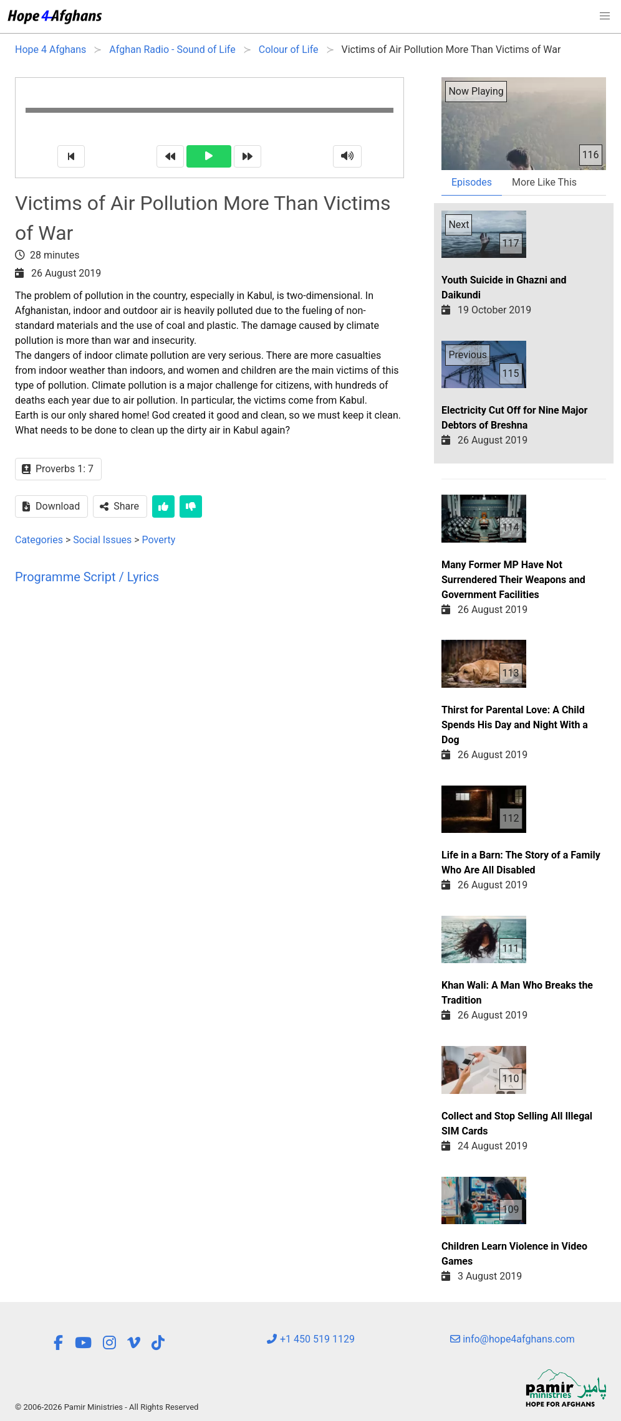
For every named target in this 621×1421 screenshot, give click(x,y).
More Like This (544, 182)
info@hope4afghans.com (512, 1339)
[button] (605, 16)
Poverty (159, 540)
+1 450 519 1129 (310, 1339)
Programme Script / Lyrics (87, 576)
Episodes (471, 182)
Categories (39, 540)
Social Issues (102, 540)
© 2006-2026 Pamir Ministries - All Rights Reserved (106, 1407)
